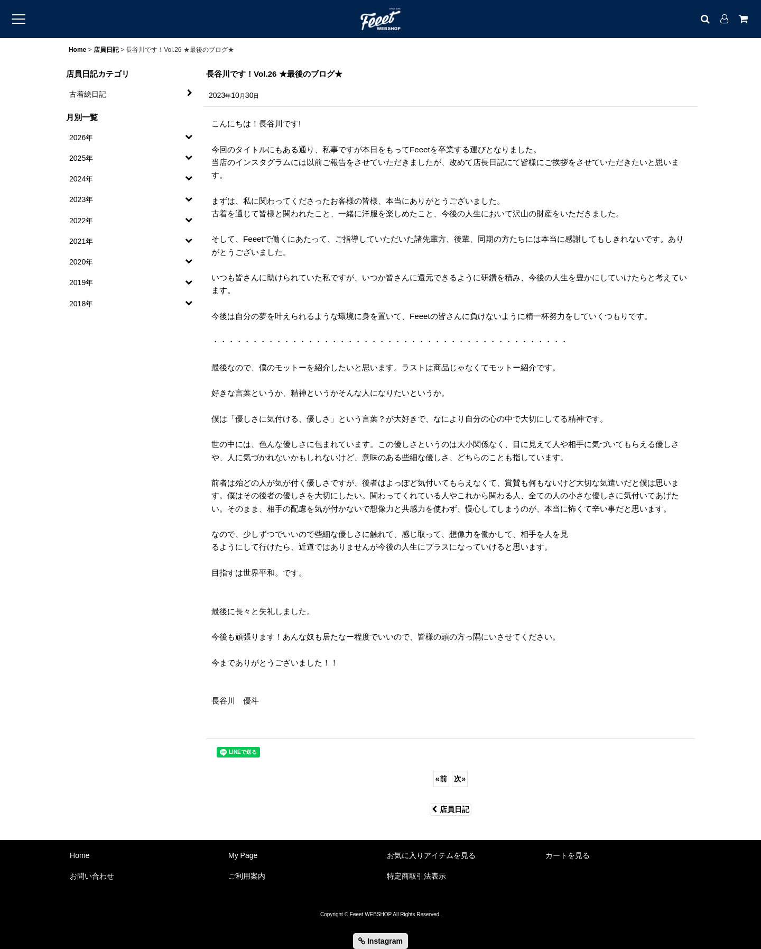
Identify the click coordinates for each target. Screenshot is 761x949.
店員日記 (450, 809)
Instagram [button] (380, 941)
